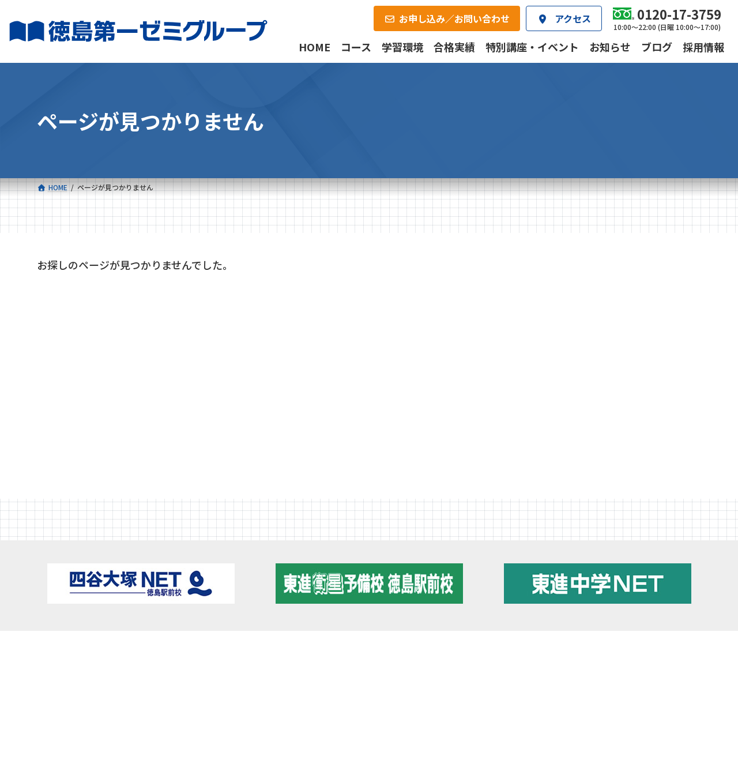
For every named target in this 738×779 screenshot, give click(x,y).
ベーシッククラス (110, 627)
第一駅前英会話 (412, 609)
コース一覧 (71, 544)
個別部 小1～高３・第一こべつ (439, 578)
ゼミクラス (98, 596)
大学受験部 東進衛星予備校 (439, 562)
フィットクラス (106, 580)
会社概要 (283, 655)
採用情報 (499, 655)
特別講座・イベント (87, 321)
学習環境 (175, 655)
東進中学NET (265, 612)
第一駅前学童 (408, 593)
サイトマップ (599, 733)
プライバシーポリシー (663, 733)
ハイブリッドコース (271, 596)
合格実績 (67, 655)
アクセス (390, 655)
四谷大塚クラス (106, 612)
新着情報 (565, 544)
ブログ (581, 593)
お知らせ (64, 349)
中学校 (240, 562)
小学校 (83, 562)
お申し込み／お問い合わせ (638, 655)
